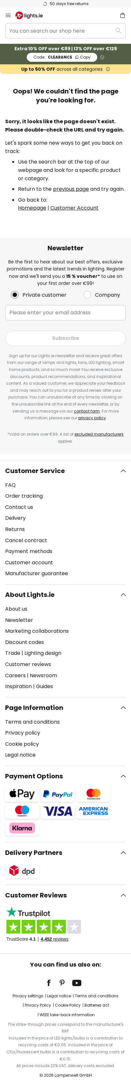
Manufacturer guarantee (36, 573)
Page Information (34, 707)
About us (16, 609)
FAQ (10, 485)
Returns (15, 529)
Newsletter (19, 620)
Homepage (32, 208)
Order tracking (24, 496)
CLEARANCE (62, 57)
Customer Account (74, 208)
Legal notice (20, 755)
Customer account (29, 562)
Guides (44, 686)
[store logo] (32, 15)
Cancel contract (26, 540)
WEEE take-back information (67, 1014)
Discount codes (24, 642)
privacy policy (92, 418)
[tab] (65, 522)
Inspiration (18, 686)
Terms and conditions (32, 722)
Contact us (19, 507)
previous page (71, 189)
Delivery (15, 518)
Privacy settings (28, 996)
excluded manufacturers (99, 434)
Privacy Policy (38, 1005)
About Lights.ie (30, 594)
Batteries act (96, 1005)
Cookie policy (22, 744)
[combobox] (65, 30)
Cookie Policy (68, 1005)
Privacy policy (22, 732)
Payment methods (28, 551)
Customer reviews (28, 664)
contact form (87, 411)
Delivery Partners (33, 852)
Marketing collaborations (37, 631)
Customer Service (35, 470)
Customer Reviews (36, 895)
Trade (12, 653)
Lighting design (42, 653)
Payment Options (34, 776)
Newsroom (43, 675)
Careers (15, 675)
